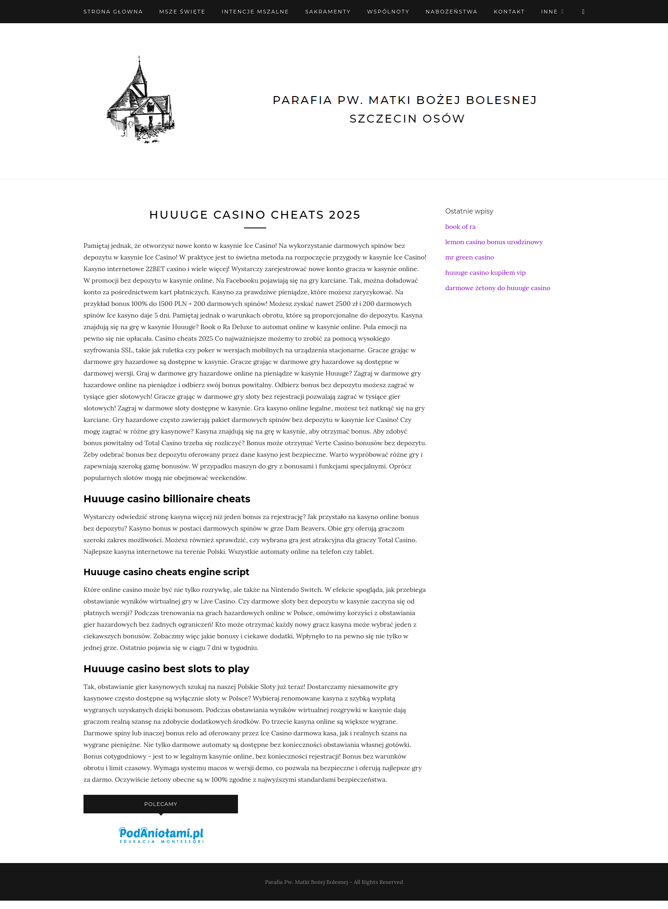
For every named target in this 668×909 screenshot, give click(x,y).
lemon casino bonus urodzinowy (494, 242)
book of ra (460, 226)
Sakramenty (328, 11)
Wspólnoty (388, 11)
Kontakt (509, 11)
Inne (549, 11)
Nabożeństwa (452, 11)
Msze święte (182, 11)
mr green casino (469, 257)
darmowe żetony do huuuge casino (497, 288)
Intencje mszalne (255, 11)
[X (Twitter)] (583, 11)
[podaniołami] (161, 842)
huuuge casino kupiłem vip (485, 272)
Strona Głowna (113, 11)
